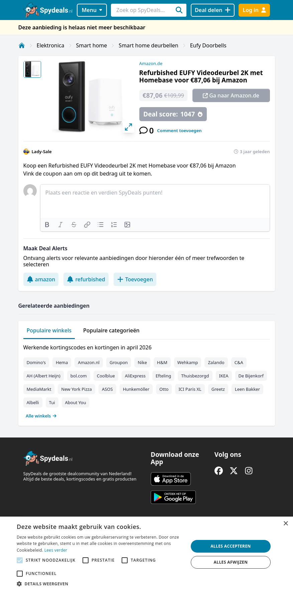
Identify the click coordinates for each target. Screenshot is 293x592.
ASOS (107, 389)
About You (75, 402)
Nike (142, 362)
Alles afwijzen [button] (231, 562)
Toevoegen (135, 279)
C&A (239, 362)
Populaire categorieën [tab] (111, 330)
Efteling (163, 376)
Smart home (91, 45)
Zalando (216, 362)
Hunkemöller (136, 389)
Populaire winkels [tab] (49, 330)
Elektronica (50, 45)
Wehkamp (187, 362)
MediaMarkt (39, 389)
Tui (52, 402)
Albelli (33, 402)
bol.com (78, 376)
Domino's (36, 362)
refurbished (86, 279)
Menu (92, 10)
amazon (41, 279)
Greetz (218, 389)
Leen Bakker (247, 389)
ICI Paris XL (189, 389)
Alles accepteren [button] (230, 546)
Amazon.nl (89, 362)
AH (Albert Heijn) (43, 376)
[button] (100, 583)
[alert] (146, 554)
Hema (62, 362)
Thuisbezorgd (195, 376)
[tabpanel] (146, 380)
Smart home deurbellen (148, 45)
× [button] (285, 523)
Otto (163, 389)
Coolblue (106, 376)
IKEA (224, 376)
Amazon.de (151, 63)
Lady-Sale (42, 151)
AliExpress (135, 376)
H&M (162, 362)
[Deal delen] (213, 10)
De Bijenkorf (251, 376)
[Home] (21, 45)
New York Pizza (76, 389)
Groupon (119, 362)
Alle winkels (41, 416)
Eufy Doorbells (208, 45)
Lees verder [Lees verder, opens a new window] (55, 550)
